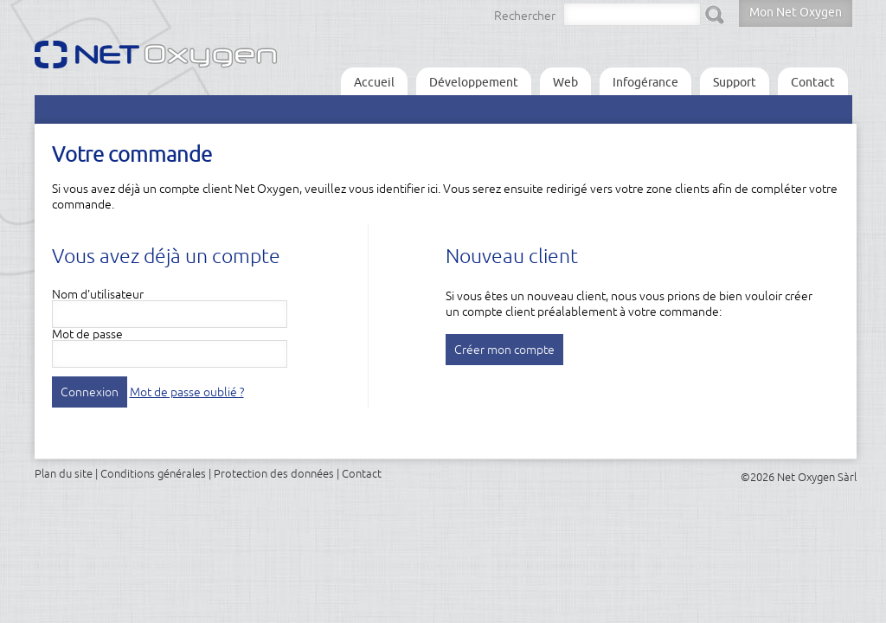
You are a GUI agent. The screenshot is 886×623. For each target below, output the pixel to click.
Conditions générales (153, 473)
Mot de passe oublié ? (187, 392)
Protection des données (274, 473)
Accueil (374, 82)
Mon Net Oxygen (795, 12)
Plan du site (64, 473)
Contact (813, 82)
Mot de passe (87, 334)
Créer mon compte (504, 349)
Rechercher (524, 15)
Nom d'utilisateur (98, 294)
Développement (473, 82)
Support (734, 82)
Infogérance (645, 82)
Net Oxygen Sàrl (817, 477)
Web (565, 82)
